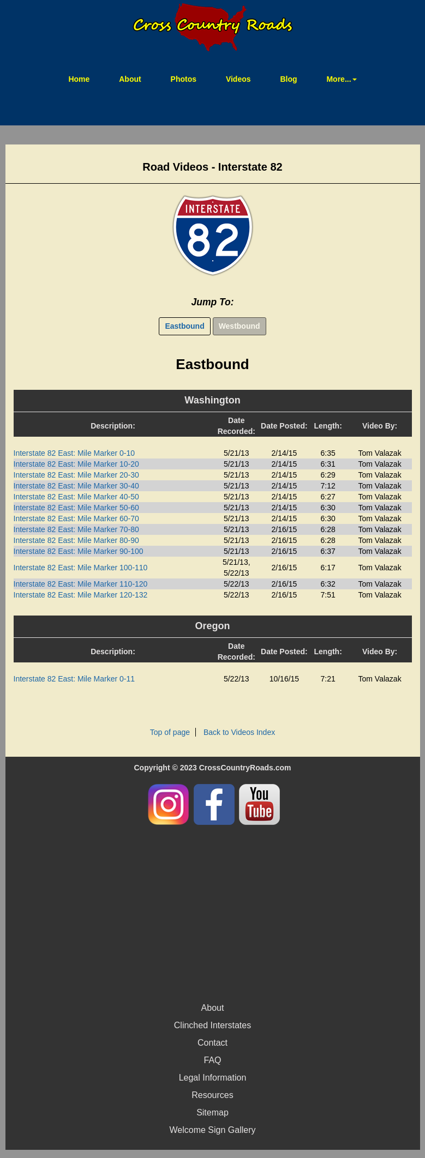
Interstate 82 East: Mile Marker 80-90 (76, 540)
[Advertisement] (212, 912)
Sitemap (212, 1112)
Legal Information (213, 1077)
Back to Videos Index (239, 732)
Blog (288, 79)
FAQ (212, 1060)
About (130, 79)
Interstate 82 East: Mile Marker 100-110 (81, 567)
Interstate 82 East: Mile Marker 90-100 (78, 551)
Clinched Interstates (212, 1025)
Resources (212, 1095)
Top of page (170, 732)
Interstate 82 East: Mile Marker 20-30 (76, 475)
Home (85, 78)
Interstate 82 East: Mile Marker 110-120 (81, 584)
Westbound (239, 326)
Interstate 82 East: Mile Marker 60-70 (76, 518)
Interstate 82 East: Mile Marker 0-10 (74, 453)
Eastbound (184, 326)
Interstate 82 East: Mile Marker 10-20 (76, 464)
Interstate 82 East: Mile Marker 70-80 (76, 529)
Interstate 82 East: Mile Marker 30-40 (76, 485)
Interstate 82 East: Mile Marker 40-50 (76, 496)
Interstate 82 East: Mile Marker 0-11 (74, 678)
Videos (238, 79)
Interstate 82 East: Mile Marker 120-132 (81, 594)
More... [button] (341, 79)
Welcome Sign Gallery (213, 1130)
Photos (183, 79)
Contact (212, 1042)
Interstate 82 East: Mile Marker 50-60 (76, 507)
